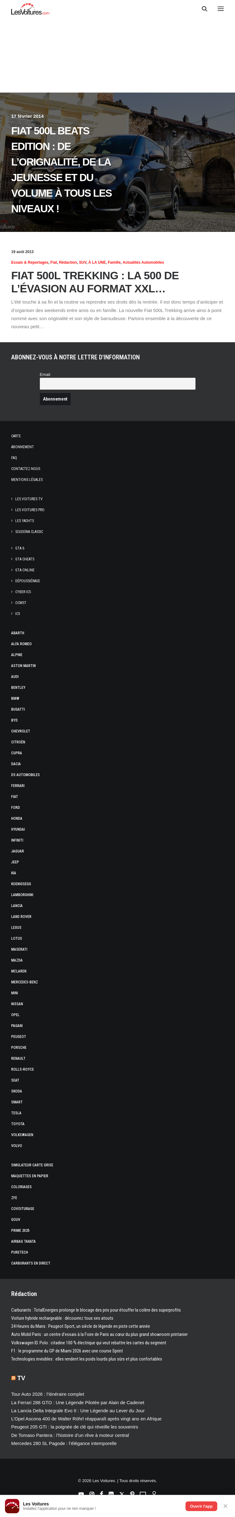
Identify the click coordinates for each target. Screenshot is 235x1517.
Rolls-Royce (22, 1069)
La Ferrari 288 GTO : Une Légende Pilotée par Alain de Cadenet (77, 1402)
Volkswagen (22, 1135)
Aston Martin (23, 666)
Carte (16, 436)
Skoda (16, 1091)
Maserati (19, 949)
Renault (18, 1058)
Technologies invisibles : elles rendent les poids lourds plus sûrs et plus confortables (86, 1359)
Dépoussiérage (27, 581)
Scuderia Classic (29, 532)
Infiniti (17, 840)
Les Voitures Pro (30, 510)
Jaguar (17, 851)
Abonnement (22, 447)
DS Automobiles (25, 775)
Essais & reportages (29, 262)
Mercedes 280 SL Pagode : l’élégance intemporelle (64, 1443)
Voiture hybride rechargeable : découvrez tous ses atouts (62, 1318)
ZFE (14, 1198)
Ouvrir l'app (201, 1506)
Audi (15, 676)
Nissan (17, 1004)
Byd (14, 720)
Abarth (17, 633)
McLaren (18, 971)
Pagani (17, 1026)
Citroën (18, 742)
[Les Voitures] (30, 9)
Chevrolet (20, 731)
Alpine (16, 655)
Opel (15, 1015)
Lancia (17, 906)
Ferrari (18, 786)
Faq (14, 458)
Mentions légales (27, 480)
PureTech (19, 1252)
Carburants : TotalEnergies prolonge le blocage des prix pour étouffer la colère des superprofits (96, 1310)
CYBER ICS (23, 592)
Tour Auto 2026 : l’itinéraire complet (47, 1394)
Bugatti (18, 709)
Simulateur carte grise (32, 1165)
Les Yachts (24, 521)
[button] (220, 8)
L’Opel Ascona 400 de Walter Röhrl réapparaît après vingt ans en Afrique (86, 1418)
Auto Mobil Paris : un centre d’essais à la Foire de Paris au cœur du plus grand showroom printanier (99, 1334)
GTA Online (25, 570)
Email (45, 374)
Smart (17, 1102)
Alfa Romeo (21, 644)
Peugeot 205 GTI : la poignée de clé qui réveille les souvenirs (74, 1426)
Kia (13, 873)
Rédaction (68, 262)
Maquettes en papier (29, 1176)
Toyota (18, 1124)
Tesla (16, 1113)
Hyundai (18, 829)
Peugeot (18, 1037)
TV (21, 1378)
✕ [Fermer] (225, 1506)
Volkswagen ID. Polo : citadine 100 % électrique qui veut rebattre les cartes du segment (88, 1343)
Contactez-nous (25, 469)
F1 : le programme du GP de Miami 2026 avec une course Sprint (67, 1351)
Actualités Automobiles (143, 262)
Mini (14, 993)
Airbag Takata (23, 1241)
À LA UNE (97, 262)
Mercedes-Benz (24, 982)
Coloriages (21, 1187)
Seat (15, 1080)
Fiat (53, 262)
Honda (16, 818)
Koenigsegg (21, 884)
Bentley (18, 687)
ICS (17, 614)
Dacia (16, 764)
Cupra (16, 753)
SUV (83, 262)
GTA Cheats (24, 559)
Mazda (17, 960)
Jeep (15, 862)
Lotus (16, 938)
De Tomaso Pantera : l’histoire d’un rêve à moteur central (70, 1435)
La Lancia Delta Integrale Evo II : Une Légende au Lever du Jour (78, 1410)
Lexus (16, 927)
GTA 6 (19, 548)
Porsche (18, 1047)
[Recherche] (201, 9)
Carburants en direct (30, 1263)
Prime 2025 (20, 1230)
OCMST (20, 603)
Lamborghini (22, 895)
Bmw (15, 698)
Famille (114, 262)
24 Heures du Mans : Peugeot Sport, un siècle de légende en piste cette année (80, 1326)
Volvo (16, 1146)
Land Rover (21, 917)
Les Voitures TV (29, 499)
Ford (15, 807)
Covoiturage (22, 1209)
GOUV (15, 1219)
